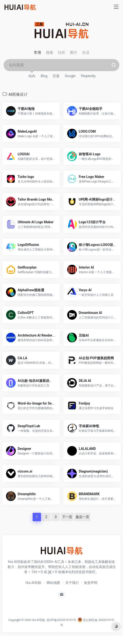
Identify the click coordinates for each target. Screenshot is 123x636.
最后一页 (82, 517)
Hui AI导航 (34, 583)
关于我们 (72, 583)
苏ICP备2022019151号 (61, 620)
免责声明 (90, 583)
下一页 (67, 517)
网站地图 (53, 583)
